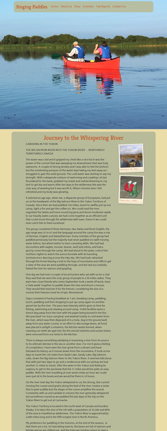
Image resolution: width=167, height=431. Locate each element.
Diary (77, 7)
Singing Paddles (31, 7)
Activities (88, 7)
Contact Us (119, 7)
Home (54, 7)
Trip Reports (103, 7)
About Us (66, 7)
